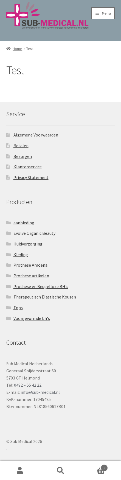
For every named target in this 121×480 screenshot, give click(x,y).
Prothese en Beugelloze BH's (40, 286)
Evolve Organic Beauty (34, 233)
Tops (18, 307)
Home (17, 48)
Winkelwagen (94, 466)
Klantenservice (27, 166)
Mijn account (20, 470)
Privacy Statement (31, 177)
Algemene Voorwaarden (35, 135)
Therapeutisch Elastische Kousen (44, 297)
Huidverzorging (28, 244)
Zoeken (60, 470)
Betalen (21, 145)
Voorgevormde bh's (31, 318)
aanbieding (23, 222)
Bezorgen (22, 156)
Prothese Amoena (30, 265)
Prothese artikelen (31, 275)
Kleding (20, 254)
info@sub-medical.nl (40, 392)
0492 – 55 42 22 (27, 385)
